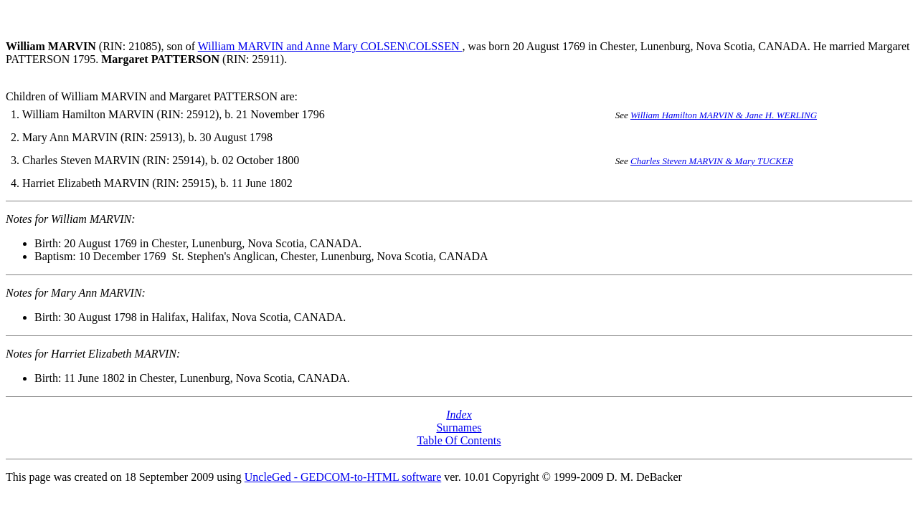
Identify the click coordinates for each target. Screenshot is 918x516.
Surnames (458, 427)
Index (459, 414)
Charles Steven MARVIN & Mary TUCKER (711, 161)
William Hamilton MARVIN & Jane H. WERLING (723, 115)
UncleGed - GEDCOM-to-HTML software (343, 477)
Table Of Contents (459, 440)
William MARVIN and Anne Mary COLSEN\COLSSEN (330, 46)
